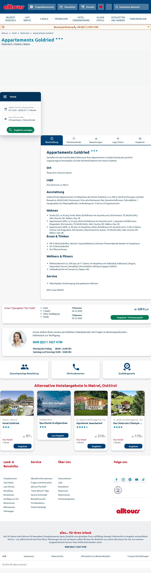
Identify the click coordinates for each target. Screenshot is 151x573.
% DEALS (44, 19)
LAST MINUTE (27, 19)
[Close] (148, 26)
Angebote (22, 447)
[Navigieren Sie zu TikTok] (143, 481)
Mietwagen (9, 512)
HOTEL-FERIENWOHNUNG (81, 19)
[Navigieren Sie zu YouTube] (136, 481)
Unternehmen (64, 480)
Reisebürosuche (38, 500)
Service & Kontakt (39, 496)
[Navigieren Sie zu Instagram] (123, 481)
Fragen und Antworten (41, 484)
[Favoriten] (101, 7)
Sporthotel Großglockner (53, 424)
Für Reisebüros (38, 504)
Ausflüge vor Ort (11, 500)
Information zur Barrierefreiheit (95, 553)
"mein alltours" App (40, 492)
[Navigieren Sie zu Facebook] (116, 481)
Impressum (29, 553)
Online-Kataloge (38, 508)
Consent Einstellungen (138, 553)
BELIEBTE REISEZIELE (10, 19)
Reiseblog (8, 492)
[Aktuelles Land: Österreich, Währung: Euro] (109, 7)
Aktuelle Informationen (41, 480)
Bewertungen (96, 141)
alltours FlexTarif (38, 488)
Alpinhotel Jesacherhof (89, 424)
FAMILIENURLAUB (138, 19)
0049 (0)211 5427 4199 (47, 343)
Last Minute (9, 488)
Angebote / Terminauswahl (130, 319)
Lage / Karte (118, 141)
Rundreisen (9, 496)
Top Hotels (8, 484)
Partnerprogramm (66, 500)
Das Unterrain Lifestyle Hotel (127, 424)
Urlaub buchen (10, 480)
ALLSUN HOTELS (100, 19)
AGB (4, 553)
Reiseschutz (9, 504)
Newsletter (63, 488)
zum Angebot (58, 437)
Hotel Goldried (10, 424)
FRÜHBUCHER (61, 19)
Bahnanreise (9, 508)
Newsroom (63, 492)
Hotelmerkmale (74, 141)
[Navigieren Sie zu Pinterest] (130, 481)
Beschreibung (51, 141)
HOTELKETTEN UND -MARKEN (118, 19)
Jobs (60, 484)
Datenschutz (64, 496)
